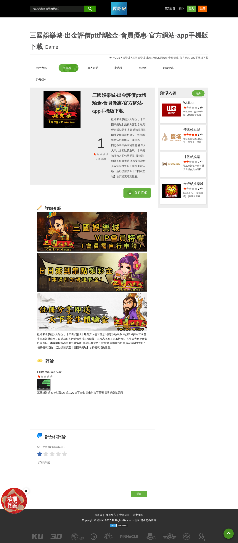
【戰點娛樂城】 (191, 157)
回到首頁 (170, 8)
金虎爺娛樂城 (193, 184)
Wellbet (188, 103)
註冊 (202, 8)
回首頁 (98, 514)
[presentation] (65, 483)
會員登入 (111, 514)
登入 (191, 8)
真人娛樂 (93, 67)
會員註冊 (124, 514)
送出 (139, 493)
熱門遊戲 (41, 67)
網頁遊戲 (168, 67)
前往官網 (137, 193)
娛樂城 (67, 67)
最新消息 (138, 514)
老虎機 (118, 67)
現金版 (143, 67)
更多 (198, 93)
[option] (62, 109)
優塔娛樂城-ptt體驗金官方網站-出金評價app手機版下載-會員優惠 (194, 130)
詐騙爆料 (41, 79)
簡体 (181, 8)
